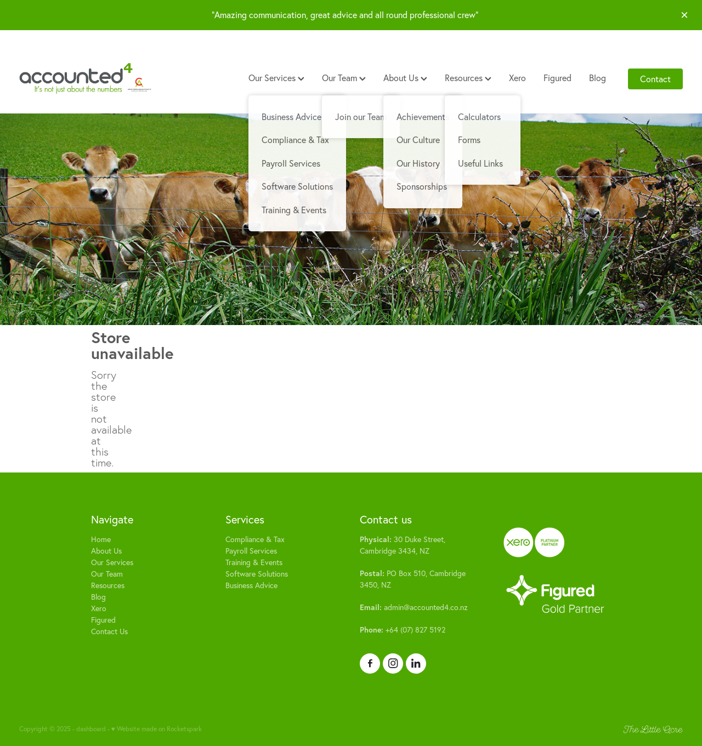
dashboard (91, 729)
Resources (468, 77)
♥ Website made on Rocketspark (156, 729)
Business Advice (251, 585)
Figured (557, 77)
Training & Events (253, 562)
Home (101, 539)
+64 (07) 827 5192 (402, 630)
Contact (655, 78)
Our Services (276, 77)
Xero (517, 77)
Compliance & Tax (255, 539)
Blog (597, 77)
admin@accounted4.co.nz (414, 607)
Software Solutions (256, 574)
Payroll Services (251, 551)
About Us (405, 77)
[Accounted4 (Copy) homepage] (85, 79)
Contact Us (109, 631)
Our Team (344, 77)
